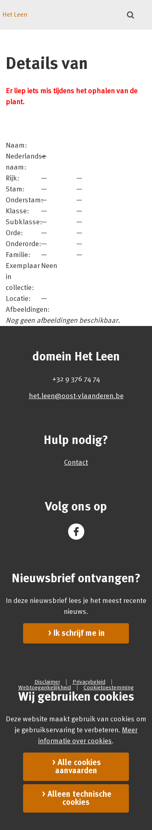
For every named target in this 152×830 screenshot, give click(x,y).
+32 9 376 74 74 (76, 379)
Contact (76, 462)
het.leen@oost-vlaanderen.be (76, 396)
